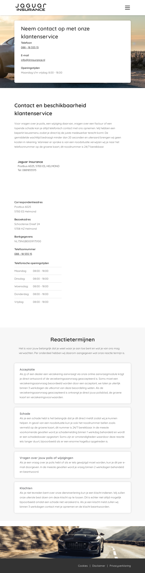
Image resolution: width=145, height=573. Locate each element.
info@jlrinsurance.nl (33, 60)
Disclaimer (98, 565)
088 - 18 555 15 (30, 47)
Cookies (83, 565)
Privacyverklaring (120, 565)
